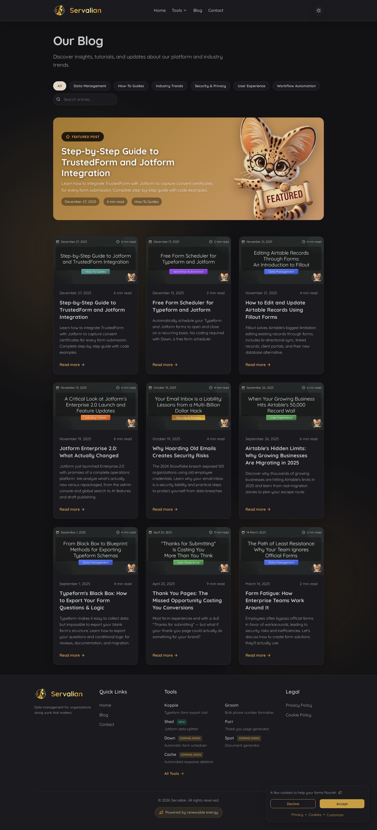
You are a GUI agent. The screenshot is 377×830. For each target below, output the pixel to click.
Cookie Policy (298, 714)
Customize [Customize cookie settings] (335, 815)
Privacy (297, 814)
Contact (215, 10)
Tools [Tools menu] (179, 10)
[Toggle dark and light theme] (319, 10)
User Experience (251, 86)
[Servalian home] (77, 10)
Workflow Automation (296, 86)
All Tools (174, 773)
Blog (197, 10)
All (60, 86)
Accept (342, 804)
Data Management (90, 86)
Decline (293, 804)
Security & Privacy (210, 86)
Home (160, 10)
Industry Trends (169, 86)
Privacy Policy (299, 705)
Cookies (315, 814)
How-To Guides (131, 86)
